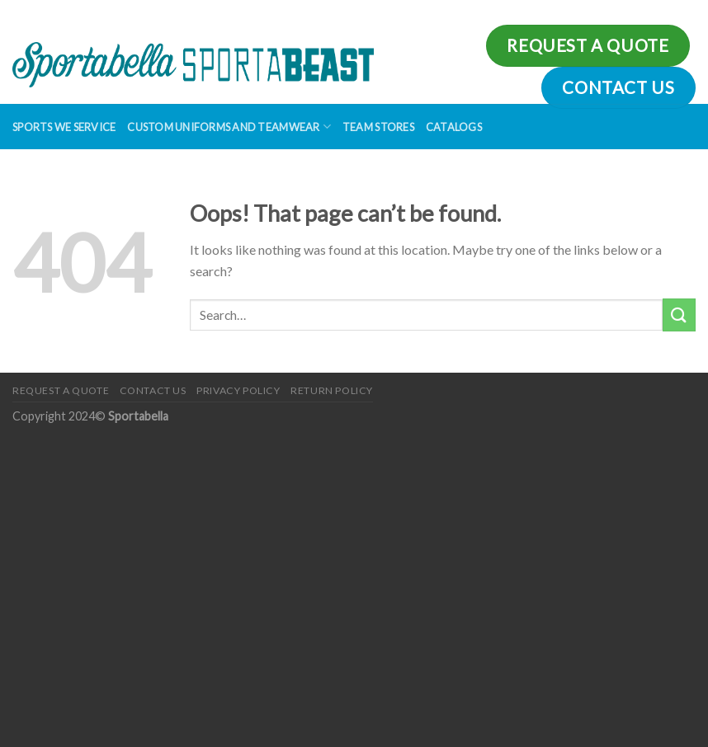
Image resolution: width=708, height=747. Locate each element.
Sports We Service (64, 127)
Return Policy (331, 390)
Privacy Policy (238, 390)
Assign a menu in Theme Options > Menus (501, 12)
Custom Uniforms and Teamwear (229, 126)
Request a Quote (60, 390)
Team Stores (378, 127)
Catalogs (454, 127)
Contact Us (153, 390)
